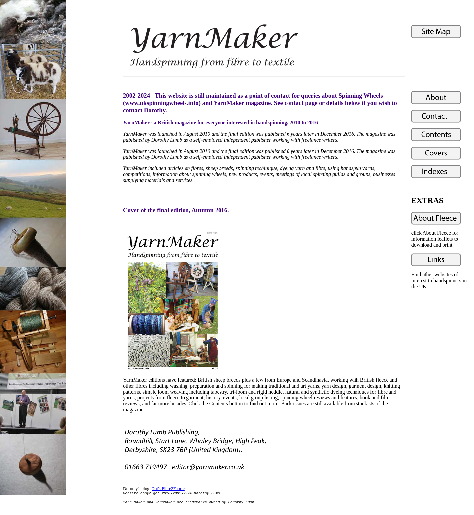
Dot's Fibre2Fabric (168, 488)
